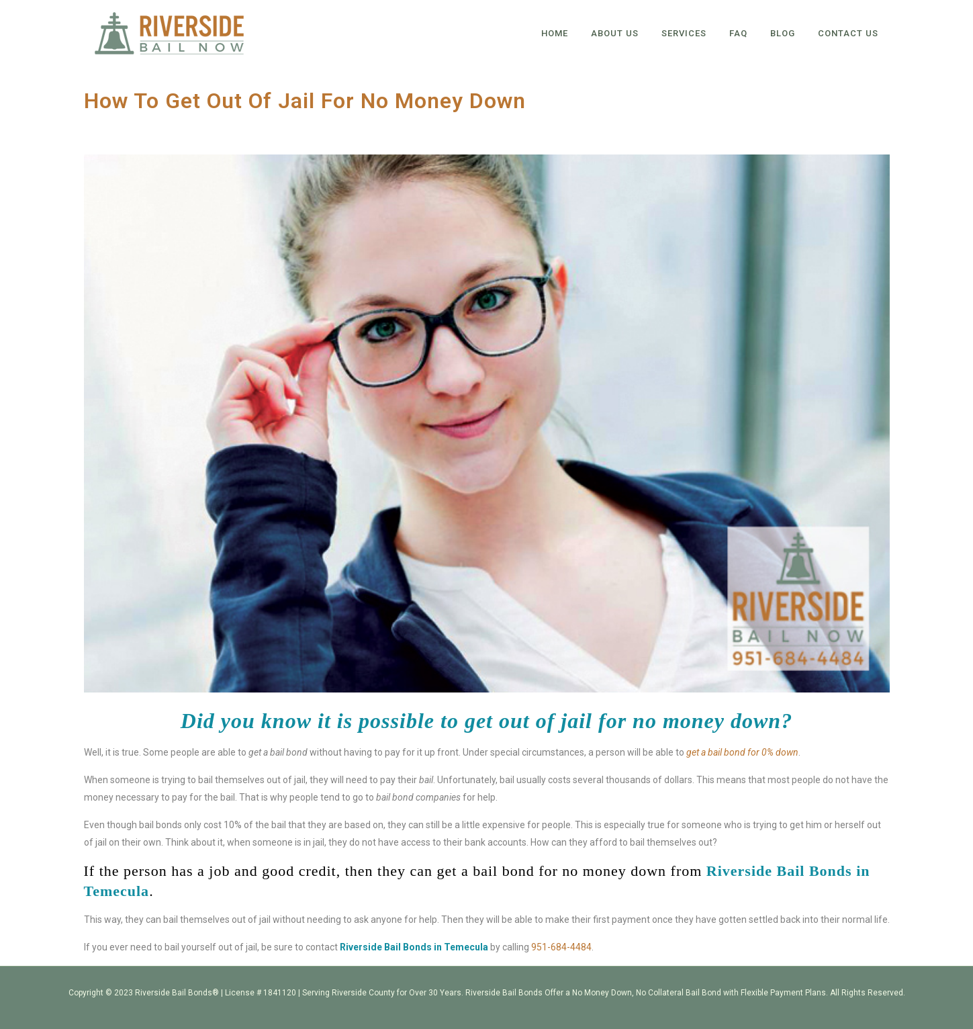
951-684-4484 (561, 947)
